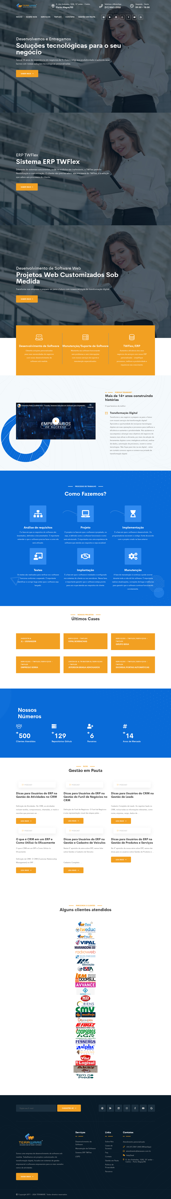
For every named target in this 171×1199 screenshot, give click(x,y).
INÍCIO (19, 16)
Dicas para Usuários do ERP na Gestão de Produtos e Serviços (132, 840)
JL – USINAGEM (28, 641)
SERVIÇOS (45, 16)
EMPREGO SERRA (29, 667)
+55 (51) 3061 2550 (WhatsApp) (138, 1146)
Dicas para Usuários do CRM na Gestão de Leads (132, 795)
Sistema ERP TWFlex (83, 1152)
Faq (106, 1152)
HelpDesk (130, 1155)
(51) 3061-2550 (113, 7)
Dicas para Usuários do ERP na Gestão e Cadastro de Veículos (84, 840)
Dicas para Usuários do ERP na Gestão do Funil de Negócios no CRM (85, 796)
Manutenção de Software (85, 1148)
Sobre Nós (109, 1141)
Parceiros (108, 1171)
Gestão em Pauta (112, 1160)
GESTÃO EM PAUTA (86, 16)
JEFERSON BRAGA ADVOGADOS (84, 667)
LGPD (77, 1156)
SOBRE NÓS (31, 16)
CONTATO (69, 16)
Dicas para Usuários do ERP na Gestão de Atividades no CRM (36, 795)
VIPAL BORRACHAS (77, 641)
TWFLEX (58, 16)
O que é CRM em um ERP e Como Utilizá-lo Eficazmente (35, 840)
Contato (108, 1156)
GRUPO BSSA (122, 644)
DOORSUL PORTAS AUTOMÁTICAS (132, 667)
